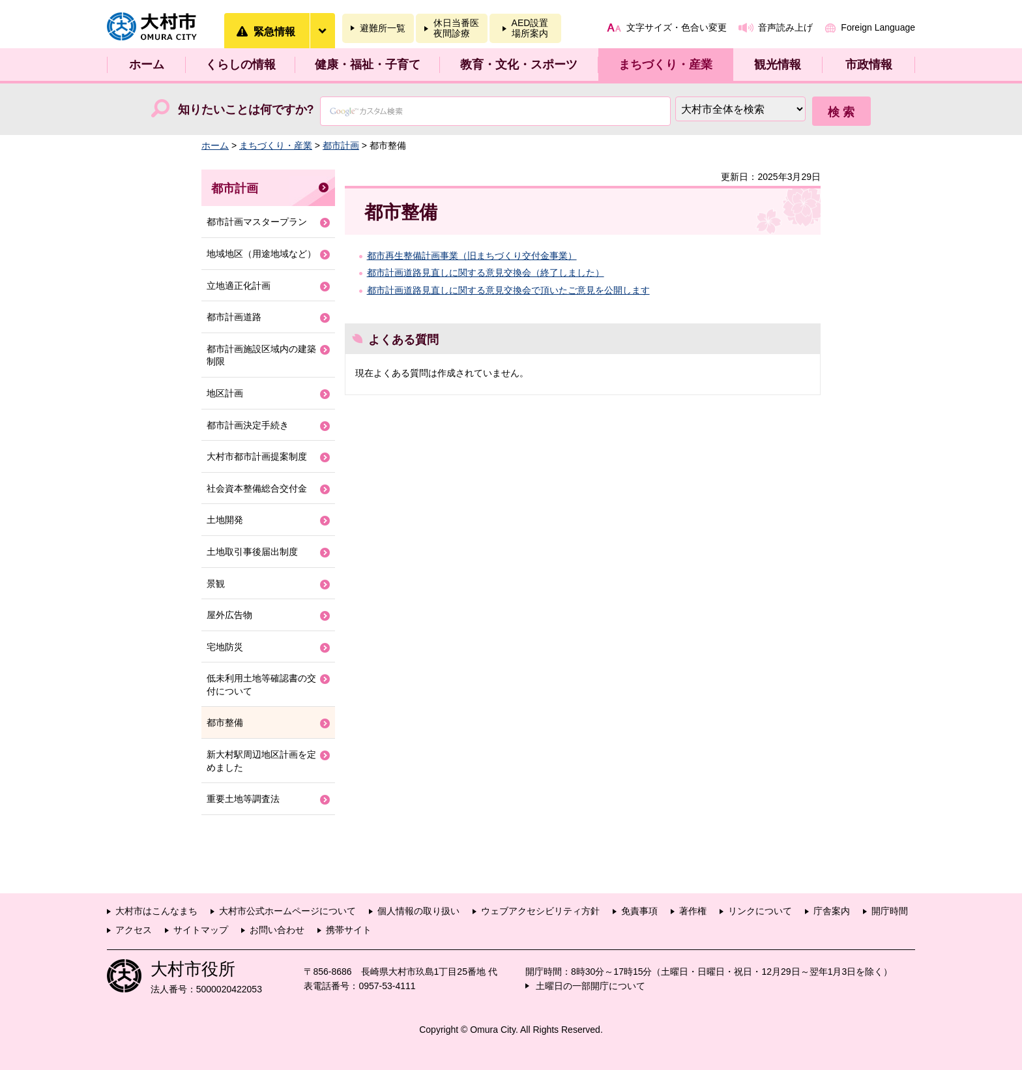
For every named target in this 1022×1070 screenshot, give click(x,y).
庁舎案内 (831, 911)
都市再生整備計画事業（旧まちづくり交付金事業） (472, 255)
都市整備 (225, 722)
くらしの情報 (240, 64)
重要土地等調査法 (243, 799)
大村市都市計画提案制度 (257, 456)
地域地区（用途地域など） (261, 253)
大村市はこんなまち (156, 911)
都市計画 (341, 145)
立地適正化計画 (238, 285)
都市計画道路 (234, 317)
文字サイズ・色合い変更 (676, 27)
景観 (216, 583)
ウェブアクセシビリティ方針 (540, 911)
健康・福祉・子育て (367, 64)
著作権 (693, 911)
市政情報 (868, 64)
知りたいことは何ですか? (246, 109)
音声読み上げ (785, 27)
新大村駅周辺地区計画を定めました (261, 761)
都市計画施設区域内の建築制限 (261, 355)
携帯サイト (349, 930)
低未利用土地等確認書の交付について (261, 684)
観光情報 (777, 64)
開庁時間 (889, 911)
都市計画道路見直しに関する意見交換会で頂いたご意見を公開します (508, 290)
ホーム (146, 64)
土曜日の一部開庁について (590, 986)
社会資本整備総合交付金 (257, 488)
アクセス (133, 930)
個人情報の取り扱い (418, 911)
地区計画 (225, 393)
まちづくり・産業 (665, 64)
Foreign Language (878, 27)
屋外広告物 (229, 615)
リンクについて (760, 911)
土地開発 (225, 519)
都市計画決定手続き (248, 425)
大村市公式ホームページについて (287, 911)
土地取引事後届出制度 (252, 551)
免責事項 (639, 911)
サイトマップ (200, 930)
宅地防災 (225, 647)
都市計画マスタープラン (257, 221)
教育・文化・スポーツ (518, 64)
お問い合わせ (277, 930)
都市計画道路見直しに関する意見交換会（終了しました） (485, 272)
